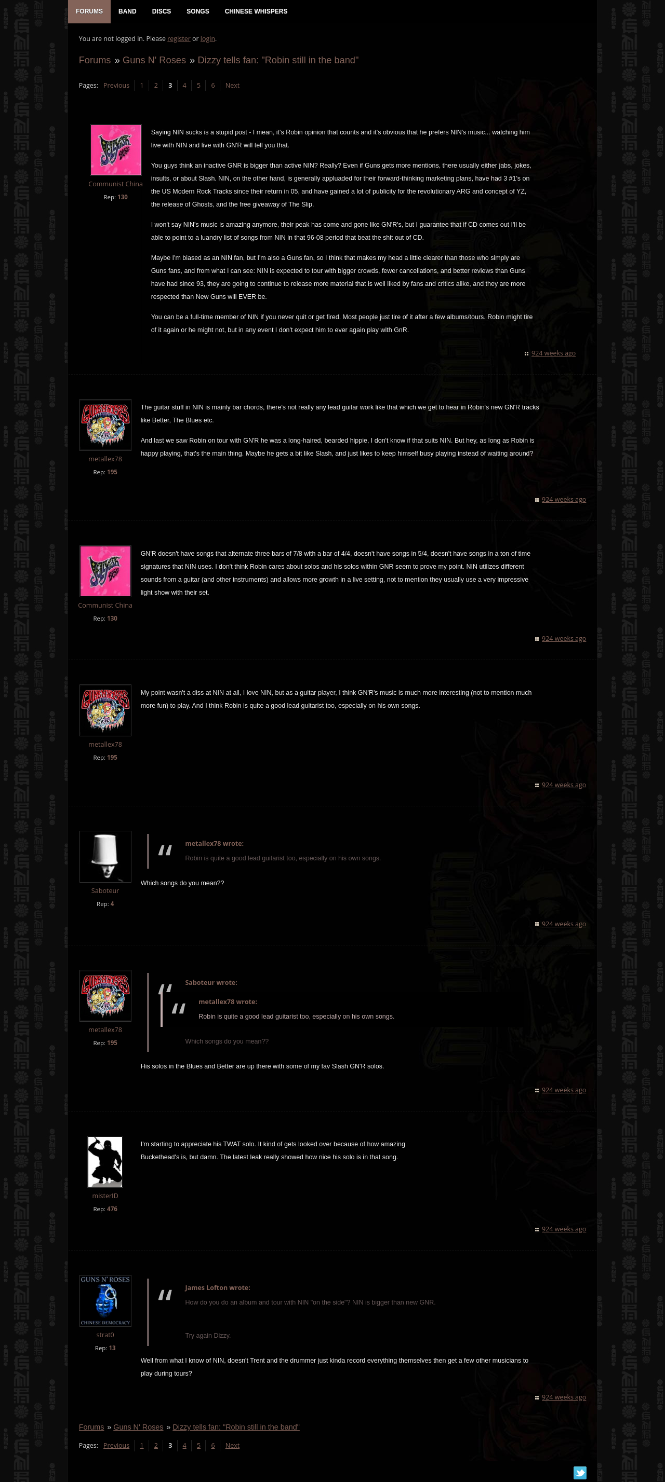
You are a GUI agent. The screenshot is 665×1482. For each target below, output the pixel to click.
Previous (116, 85)
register (179, 39)
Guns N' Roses (153, 60)
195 (112, 473)
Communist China (115, 185)
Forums (94, 60)
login (207, 39)
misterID (105, 1196)
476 (112, 1210)
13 (112, 1348)
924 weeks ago (554, 354)
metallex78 (105, 460)
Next (232, 85)
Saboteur (105, 891)
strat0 (105, 1336)
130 (122, 197)
